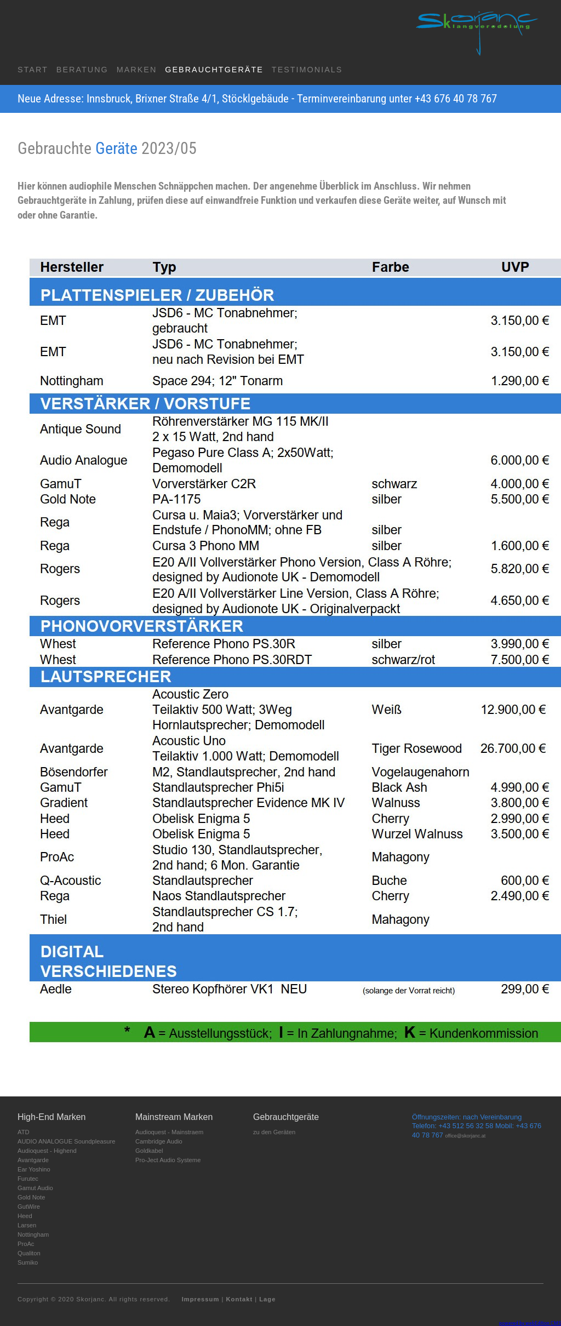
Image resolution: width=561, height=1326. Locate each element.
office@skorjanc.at (465, 1136)
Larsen (27, 1225)
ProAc (26, 1244)
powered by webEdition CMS (530, 1323)
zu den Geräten (274, 1132)
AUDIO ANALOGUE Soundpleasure (66, 1141)
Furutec (28, 1178)
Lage (267, 1299)
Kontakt (239, 1299)
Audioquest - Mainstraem (169, 1132)
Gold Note (31, 1197)
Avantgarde (33, 1160)
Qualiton (29, 1253)
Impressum (201, 1299)
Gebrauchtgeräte (214, 69)
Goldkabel (149, 1150)
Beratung (82, 69)
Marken (137, 69)
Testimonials (307, 69)
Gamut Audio (35, 1188)
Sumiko (28, 1262)
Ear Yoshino (34, 1169)
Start (33, 69)
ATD (24, 1132)
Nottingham (33, 1234)
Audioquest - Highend (47, 1150)
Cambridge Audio (158, 1141)
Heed (25, 1216)
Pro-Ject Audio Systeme (168, 1160)
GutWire (29, 1206)
